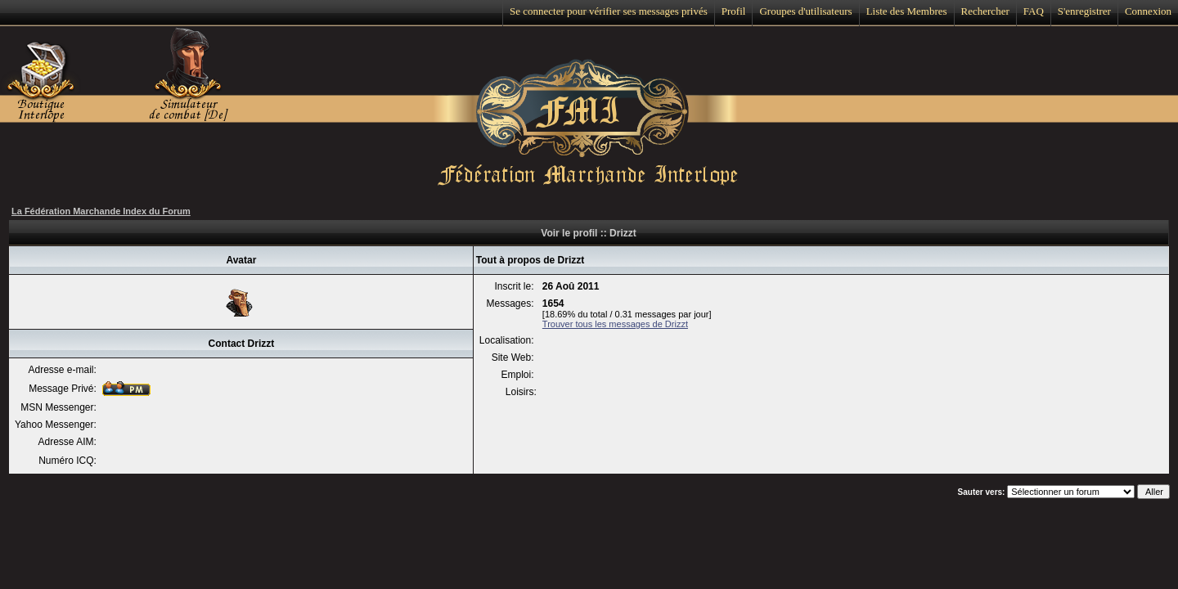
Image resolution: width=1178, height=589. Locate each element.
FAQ (1033, 11)
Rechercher (985, 11)
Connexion (1148, 11)
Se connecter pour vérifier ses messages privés (609, 11)
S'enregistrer (1084, 11)
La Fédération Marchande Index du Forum (101, 211)
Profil (734, 11)
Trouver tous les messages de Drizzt (615, 324)
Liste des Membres (906, 11)
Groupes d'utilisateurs (805, 11)
